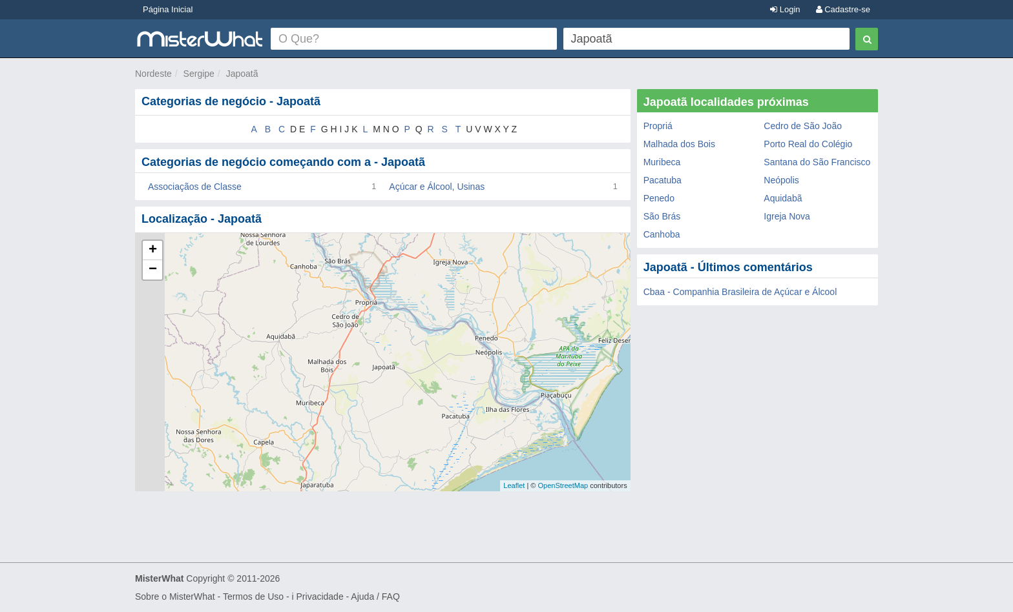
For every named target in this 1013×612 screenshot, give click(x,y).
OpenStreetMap (563, 485)
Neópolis (781, 180)
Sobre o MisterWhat (175, 596)
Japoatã (242, 73)
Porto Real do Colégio (808, 144)
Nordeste (153, 73)
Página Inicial (168, 9)
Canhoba (661, 234)
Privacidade (320, 596)
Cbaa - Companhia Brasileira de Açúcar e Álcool (740, 292)
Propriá (658, 126)
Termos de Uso (253, 596)
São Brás (662, 216)
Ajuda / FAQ (375, 596)
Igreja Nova (787, 216)
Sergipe (198, 73)
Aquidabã (783, 198)
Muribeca (662, 162)
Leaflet (514, 485)
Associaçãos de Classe (195, 186)
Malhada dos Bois (679, 144)
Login (785, 9)
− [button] (153, 270)
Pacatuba (662, 180)
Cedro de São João (803, 126)
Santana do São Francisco (817, 162)
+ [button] (153, 250)
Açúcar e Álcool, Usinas (437, 186)
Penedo (658, 198)
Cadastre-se (843, 9)
